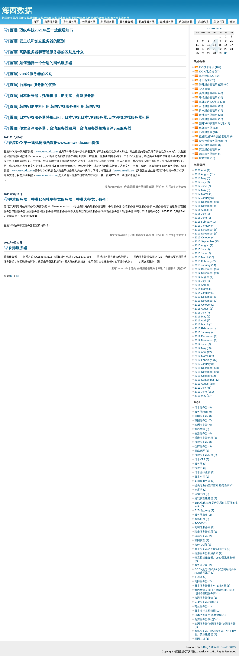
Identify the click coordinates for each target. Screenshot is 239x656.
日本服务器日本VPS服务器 (212, 585)
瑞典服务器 (203, 535)
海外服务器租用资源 (213, 84)
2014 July (202, 280)
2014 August (204, 277)
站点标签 (219, 21)
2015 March (204, 257)
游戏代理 (203, 21)
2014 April (202, 284)
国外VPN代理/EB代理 (214, 123)
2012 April (203, 352)
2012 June (203, 344)
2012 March (204, 356)
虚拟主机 (202, 493)
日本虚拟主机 (204, 472)
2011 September (207, 379)
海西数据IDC (209, 75)
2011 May (203, 395)
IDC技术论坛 (210, 67)
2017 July (202, 182)
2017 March (203, 194)
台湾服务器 (51, 21)
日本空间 (202, 476)
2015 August (204, 245)
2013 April (202, 320)
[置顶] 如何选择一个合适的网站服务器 (40, 63)
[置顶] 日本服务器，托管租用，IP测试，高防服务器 (51, 96)
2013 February (205, 328)
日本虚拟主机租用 (207, 610)
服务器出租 (203, 514)
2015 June (203, 253)
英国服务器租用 (210, 149)
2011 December (207, 367)
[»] (17, 275)
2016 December (207, 201)
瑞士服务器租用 (206, 531)
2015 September (207, 241)
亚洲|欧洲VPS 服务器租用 (216, 136)
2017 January (205, 197)
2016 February (205, 221)
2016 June (203, 217)
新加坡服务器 (146, 21)
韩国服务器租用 (211, 119)
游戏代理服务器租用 (213, 140)
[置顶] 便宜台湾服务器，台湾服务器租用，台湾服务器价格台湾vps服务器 (69, 128)
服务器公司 (203, 564)
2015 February (205, 261)
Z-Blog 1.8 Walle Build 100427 (218, 647)
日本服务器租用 (211, 110)
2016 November (206, 205)
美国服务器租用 (211, 93)
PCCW (201, 523)
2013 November (206, 300)
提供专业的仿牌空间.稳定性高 (214, 485)
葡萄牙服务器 (204, 527)
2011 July (203, 387)
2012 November (206, 340)
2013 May (202, 316)
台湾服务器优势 (206, 597)
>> (220, 28)
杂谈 (204, 88)
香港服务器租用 (211, 97)
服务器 (200, 463)
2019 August (205, 174)
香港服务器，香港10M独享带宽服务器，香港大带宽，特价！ (59, 199)
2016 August (204, 209)
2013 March (203, 324)
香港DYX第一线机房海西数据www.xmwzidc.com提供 (53, 143)
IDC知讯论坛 (209, 71)
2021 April (202, 170)
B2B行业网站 (204, 510)
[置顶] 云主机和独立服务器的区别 (36, 41)
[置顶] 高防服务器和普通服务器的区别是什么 (45, 52)
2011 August (205, 383)
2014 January (205, 292)
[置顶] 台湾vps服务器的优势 (32, 85)
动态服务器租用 (210, 145)
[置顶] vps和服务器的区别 (30, 74)
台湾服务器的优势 (207, 619)
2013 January (205, 332)
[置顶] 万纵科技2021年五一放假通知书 (40, 30)
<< (208, 28)
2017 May (202, 190)
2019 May (202, 178)
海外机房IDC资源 (212, 101)
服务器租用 (203, 411)
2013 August (204, 308)
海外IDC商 (203, 544)
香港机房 (202, 519)
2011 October (205, 375)
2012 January (205, 363)
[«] (11, 275)
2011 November (207, 371)
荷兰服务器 (203, 606)
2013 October (205, 304)
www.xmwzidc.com (47, 151)
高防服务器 (203, 581)
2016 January (205, 225)
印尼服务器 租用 (206, 601)
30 (225, 53)
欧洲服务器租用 (211, 114)
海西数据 (17, 10)
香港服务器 (69, 21)
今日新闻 (207, 80)
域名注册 (207, 158)
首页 (36, 21)
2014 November (207, 273)
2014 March (203, 288)
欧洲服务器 (166, 21)
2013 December (206, 296)
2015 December (206, 229)
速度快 (200, 489)
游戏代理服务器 (206, 498)
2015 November (206, 233)
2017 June (203, 186)
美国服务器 (88, 21)
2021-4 (214, 28)
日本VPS (202, 459)
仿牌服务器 (185, 21)
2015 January (205, 265)
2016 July (202, 213)
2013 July (202, 312)
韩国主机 (202, 638)
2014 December (207, 269)
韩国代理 (202, 540)
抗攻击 (200, 468)
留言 (232, 21)
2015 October (205, 237)
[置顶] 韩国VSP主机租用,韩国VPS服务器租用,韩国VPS (54, 106)
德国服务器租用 (210, 153)
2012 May (203, 348)
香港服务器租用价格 (208, 553)
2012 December (206, 336)
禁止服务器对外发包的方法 (212, 548)
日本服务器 (126, 21)
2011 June (204, 391)
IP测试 (200, 576)
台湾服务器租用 (211, 106)
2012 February (206, 359)
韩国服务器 (107, 21)
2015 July (202, 249)
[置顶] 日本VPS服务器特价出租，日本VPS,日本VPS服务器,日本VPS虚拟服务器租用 (79, 117)
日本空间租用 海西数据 (210, 614)
